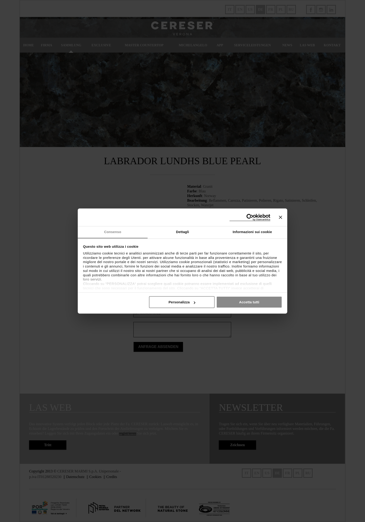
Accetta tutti (249, 302)
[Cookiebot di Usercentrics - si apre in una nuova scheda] (250, 217)
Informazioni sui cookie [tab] (252, 232)
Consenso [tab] (112, 232)
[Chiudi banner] (280, 217)
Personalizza (182, 302)
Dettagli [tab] (182, 232)
